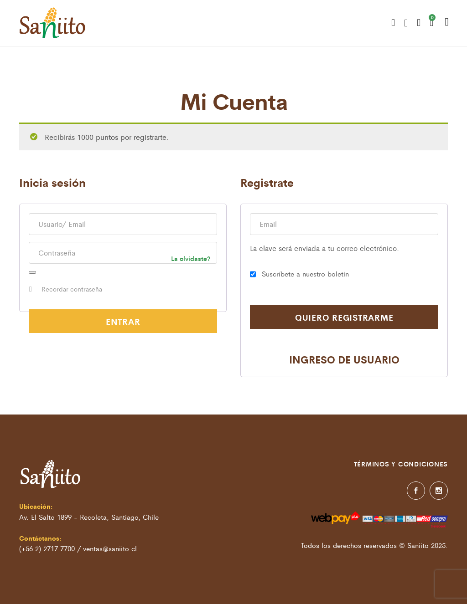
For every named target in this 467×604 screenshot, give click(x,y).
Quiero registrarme (344, 317)
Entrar (123, 321)
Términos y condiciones (401, 463)
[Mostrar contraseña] (32, 272)
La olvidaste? (190, 258)
